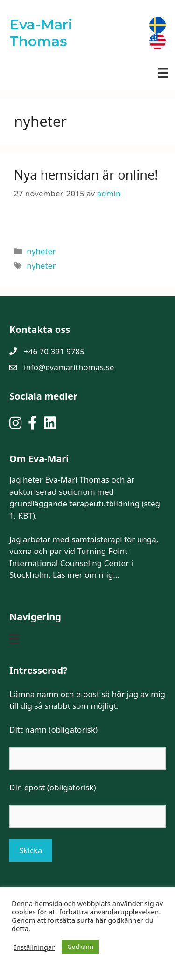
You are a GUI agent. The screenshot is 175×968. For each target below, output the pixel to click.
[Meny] (163, 72)
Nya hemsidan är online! (86, 174)
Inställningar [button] (34, 947)
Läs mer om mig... (86, 574)
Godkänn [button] (80, 946)
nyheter (41, 251)
